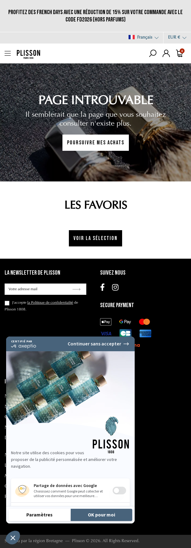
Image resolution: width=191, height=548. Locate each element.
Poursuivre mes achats (95, 142)
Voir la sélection (95, 238)
